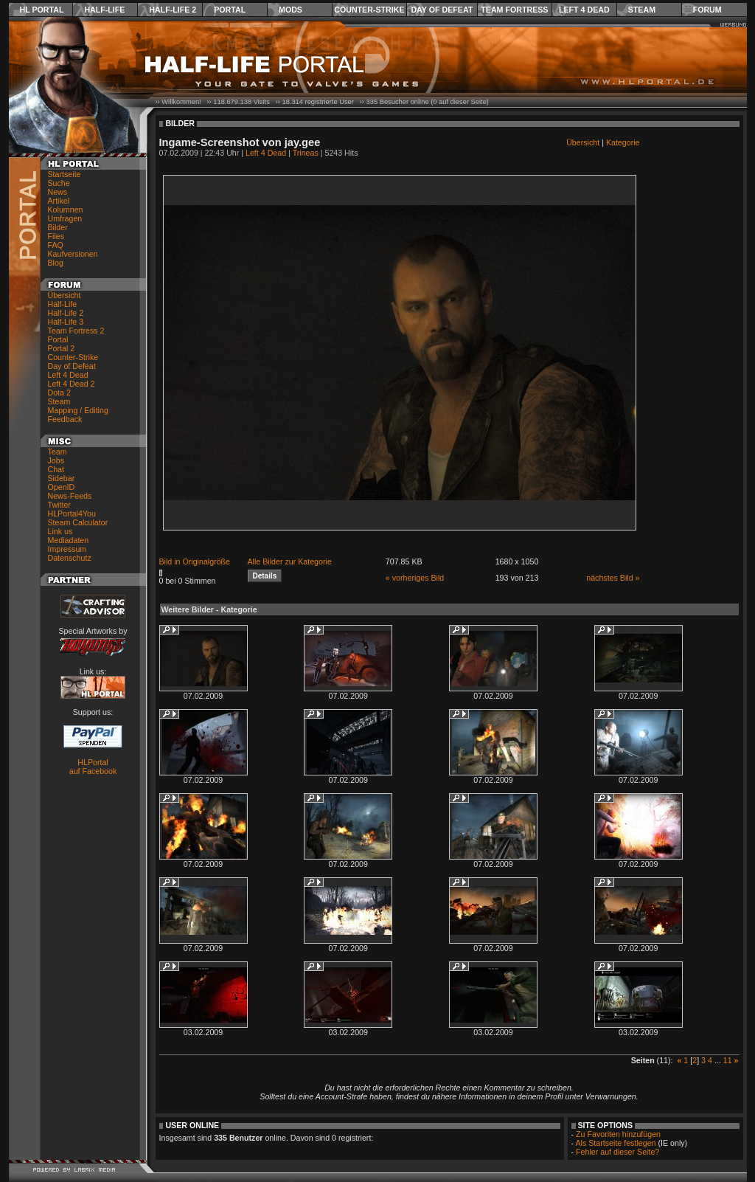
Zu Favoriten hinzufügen (618, 1134)
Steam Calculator (78, 522)
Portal (230, 9)
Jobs (56, 460)
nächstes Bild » (612, 577)
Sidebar (61, 478)
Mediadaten (68, 540)
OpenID (61, 487)
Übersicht (64, 295)
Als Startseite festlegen (616, 1142)
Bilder (58, 227)
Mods (290, 9)
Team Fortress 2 (76, 330)
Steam (641, 9)
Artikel (59, 200)
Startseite (64, 174)
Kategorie (623, 142)
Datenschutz (69, 557)
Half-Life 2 (172, 9)
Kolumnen (65, 209)
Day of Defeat (442, 9)
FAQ (55, 245)
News (58, 191)
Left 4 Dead (584, 9)
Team (57, 451)
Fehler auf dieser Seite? (617, 1151)
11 (727, 1060)
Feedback (65, 419)
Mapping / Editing (78, 410)
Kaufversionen (73, 253)
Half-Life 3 (66, 321)
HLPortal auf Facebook (93, 766)
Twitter (59, 504)
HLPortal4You (72, 513)
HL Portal (42, 9)
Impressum (67, 549)
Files (56, 236)
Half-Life (104, 9)
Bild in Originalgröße (195, 561)
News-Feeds (70, 495)
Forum (707, 9)
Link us (60, 531)
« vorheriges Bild (415, 577)
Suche (59, 183)
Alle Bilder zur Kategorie (290, 561)
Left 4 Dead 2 (71, 383)
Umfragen (65, 218)
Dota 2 (59, 392)
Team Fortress (514, 9)
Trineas (306, 152)
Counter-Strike (369, 9)
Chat (56, 469)
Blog (55, 262)
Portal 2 (61, 348)
